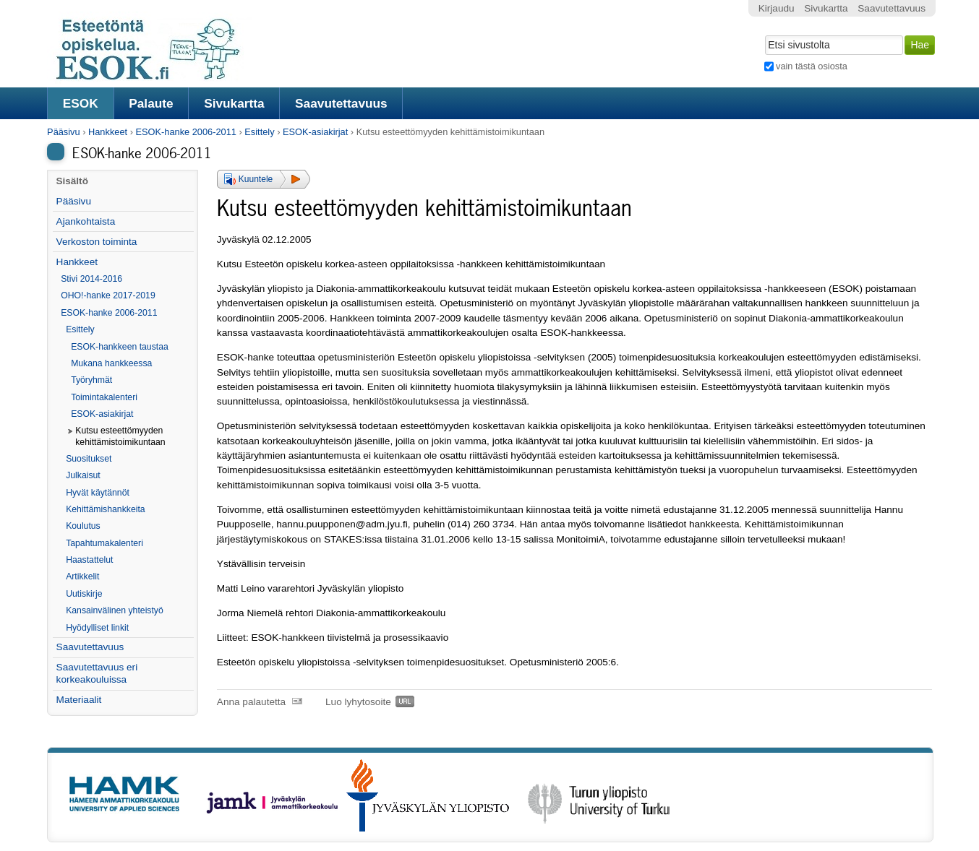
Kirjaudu (776, 8)
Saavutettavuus (341, 103)
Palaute (151, 103)
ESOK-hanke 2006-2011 (185, 131)
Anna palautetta (251, 701)
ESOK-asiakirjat (315, 131)
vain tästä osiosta (811, 66)
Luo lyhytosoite (358, 701)
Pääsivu (63, 131)
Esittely (259, 131)
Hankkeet (107, 131)
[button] (263, 179)
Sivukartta (234, 103)
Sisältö (72, 181)
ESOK (80, 103)
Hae (763, 34)
